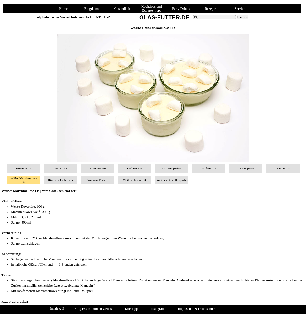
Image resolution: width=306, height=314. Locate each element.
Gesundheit (122, 9)
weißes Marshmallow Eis (23, 180)
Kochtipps (132, 309)
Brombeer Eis (97, 168)
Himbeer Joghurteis (60, 180)
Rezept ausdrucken (14, 301)
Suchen (242, 17)
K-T (97, 17)
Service (240, 9)
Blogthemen (92, 9)
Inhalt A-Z (57, 308)
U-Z (107, 17)
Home (63, 9)
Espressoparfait (171, 168)
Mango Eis (283, 168)
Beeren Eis (60, 168)
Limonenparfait (246, 168)
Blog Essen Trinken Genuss (93, 309)
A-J (88, 17)
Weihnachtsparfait (134, 180)
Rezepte (210, 9)
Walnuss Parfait (97, 180)
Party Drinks (181, 9)
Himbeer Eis (209, 168)
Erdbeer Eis (134, 168)
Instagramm (159, 309)
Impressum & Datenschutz (196, 309)
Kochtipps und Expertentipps (151, 8)
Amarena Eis (23, 168)
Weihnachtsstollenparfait (172, 180)
